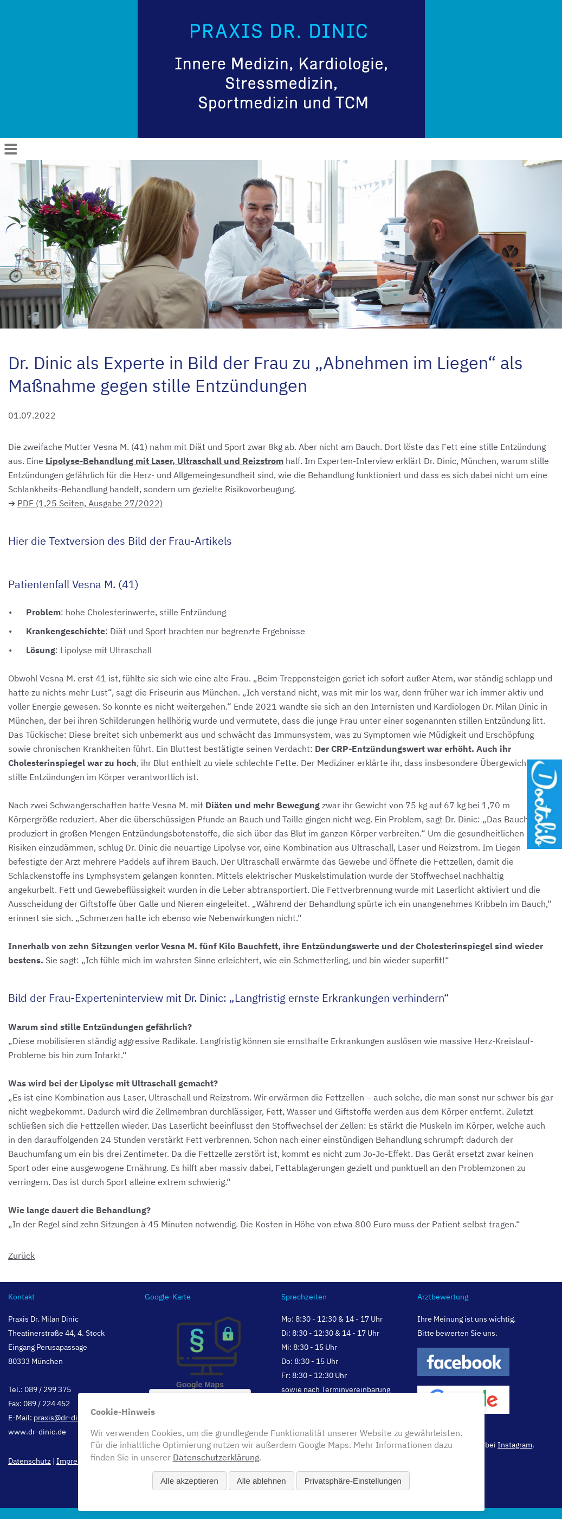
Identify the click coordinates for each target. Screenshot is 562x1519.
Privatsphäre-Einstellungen (353, 1480)
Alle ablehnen (261, 1480)
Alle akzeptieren (189, 1480)
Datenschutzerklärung (216, 1457)
